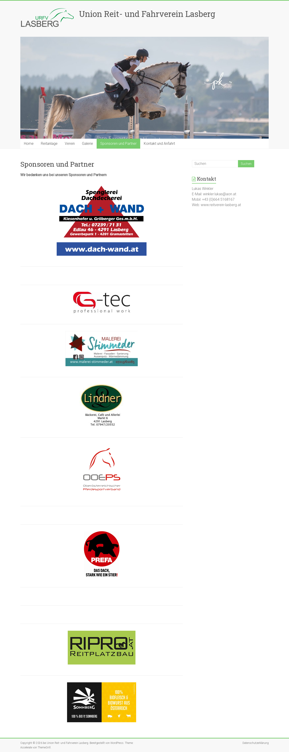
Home (29, 143)
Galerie (87, 143)
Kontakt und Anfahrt (159, 143)
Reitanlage (49, 143)
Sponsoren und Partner (118, 143)
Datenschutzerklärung (255, 743)
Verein (70, 143)
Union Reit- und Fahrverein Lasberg (147, 13)
